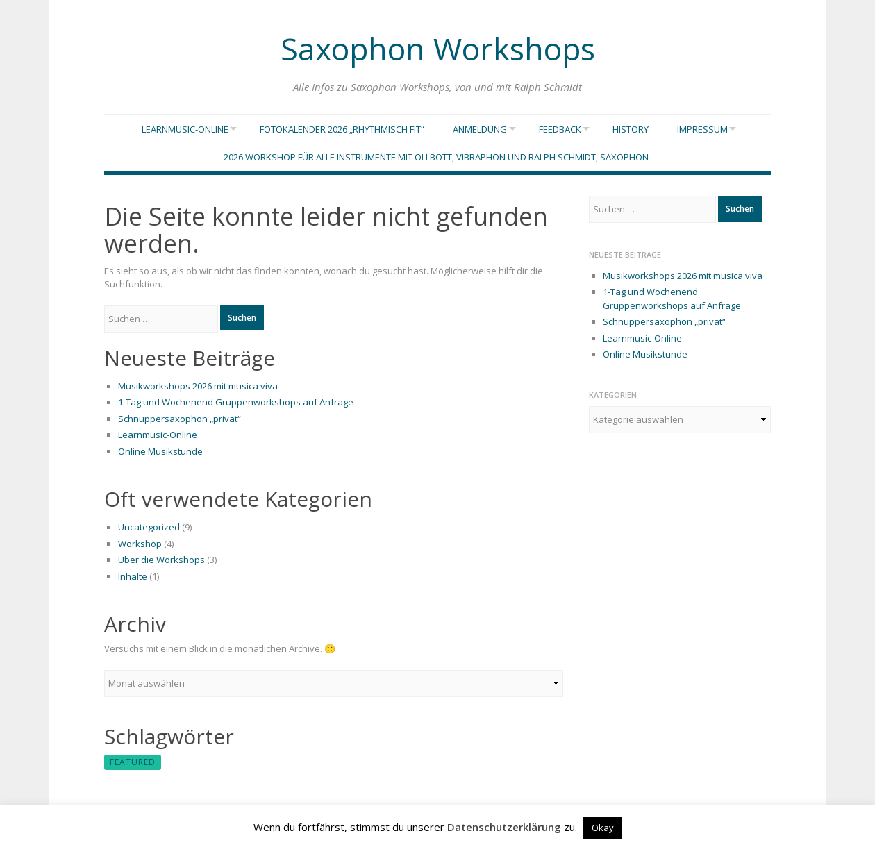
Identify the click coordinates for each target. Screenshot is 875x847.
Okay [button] (603, 827)
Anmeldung (475, 130)
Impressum (707, 130)
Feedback (560, 130)
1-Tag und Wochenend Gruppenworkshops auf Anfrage (235, 405)
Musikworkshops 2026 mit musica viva (198, 389)
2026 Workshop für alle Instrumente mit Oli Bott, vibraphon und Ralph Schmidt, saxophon (436, 159)
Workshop (140, 546)
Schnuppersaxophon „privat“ (179, 421)
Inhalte (132, 579)
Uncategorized (149, 529)
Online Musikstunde (160, 454)
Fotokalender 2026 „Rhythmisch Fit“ (337, 130)
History (635, 130)
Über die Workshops (161, 562)
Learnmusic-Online (175, 130)
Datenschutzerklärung (504, 827)
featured (133, 765)
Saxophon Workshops (438, 44)
